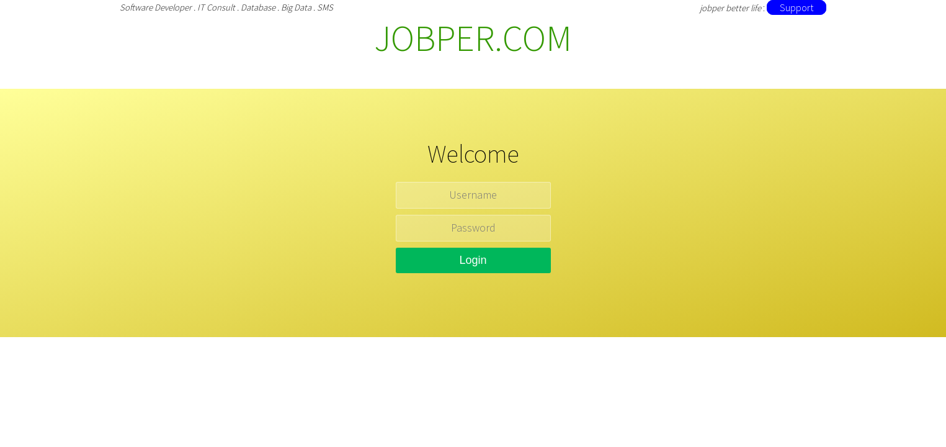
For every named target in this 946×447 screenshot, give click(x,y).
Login (472, 260)
